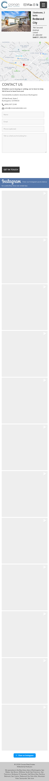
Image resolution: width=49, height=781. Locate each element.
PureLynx (29, 767)
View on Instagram (25, 755)
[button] (25, 214)
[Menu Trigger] (43, 5)
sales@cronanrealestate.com (14, 108)
